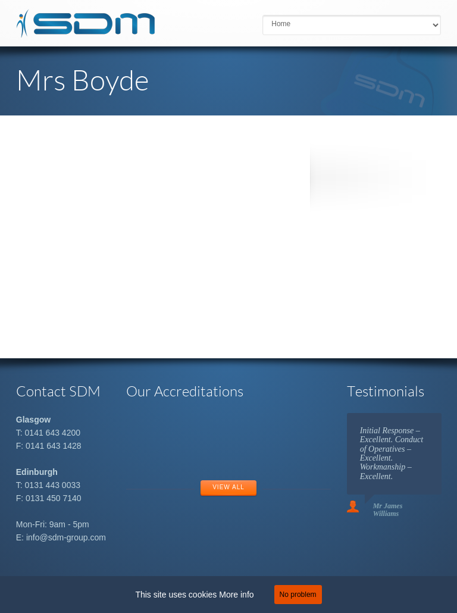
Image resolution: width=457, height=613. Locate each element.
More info (236, 594)
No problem (298, 594)
